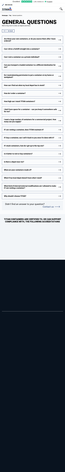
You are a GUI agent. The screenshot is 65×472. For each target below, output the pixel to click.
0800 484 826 (9, 5)
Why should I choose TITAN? (15, 196)
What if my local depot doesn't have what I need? (23, 178)
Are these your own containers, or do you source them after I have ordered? (30, 40)
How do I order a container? (15, 93)
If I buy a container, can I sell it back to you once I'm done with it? (29, 138)
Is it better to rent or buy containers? (18, 154)
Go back (8, 31)
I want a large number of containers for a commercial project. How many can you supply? (30, 120)
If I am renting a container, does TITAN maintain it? (24, 130)
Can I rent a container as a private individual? (21, 57)
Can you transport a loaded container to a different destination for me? (30, 66)
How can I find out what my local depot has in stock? (24, 85)
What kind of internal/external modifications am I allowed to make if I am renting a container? (30, 187)
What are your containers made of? (18, 170)
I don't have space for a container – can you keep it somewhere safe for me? (30, 110)
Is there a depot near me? (14, 162)
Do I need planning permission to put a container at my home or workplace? (29, 76)
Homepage (5, 15)
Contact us (51, 206)
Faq (10, 15)
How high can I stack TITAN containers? (19, 101)
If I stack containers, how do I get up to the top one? (24, 146)
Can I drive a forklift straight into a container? (22, 49)
